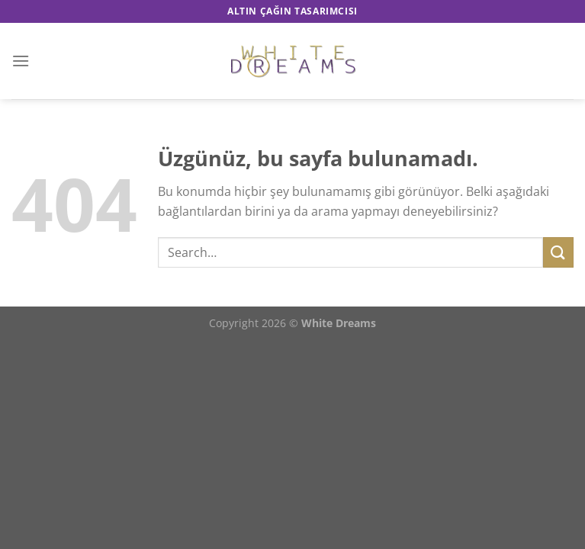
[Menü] (20, 60)
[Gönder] (558, 252)
